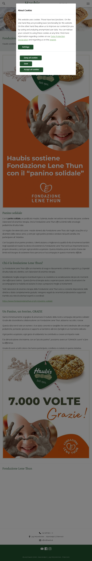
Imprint (53, 40)
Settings (25, 47)
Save (26, 64)
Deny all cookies (31, 58)
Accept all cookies (31, 70)
